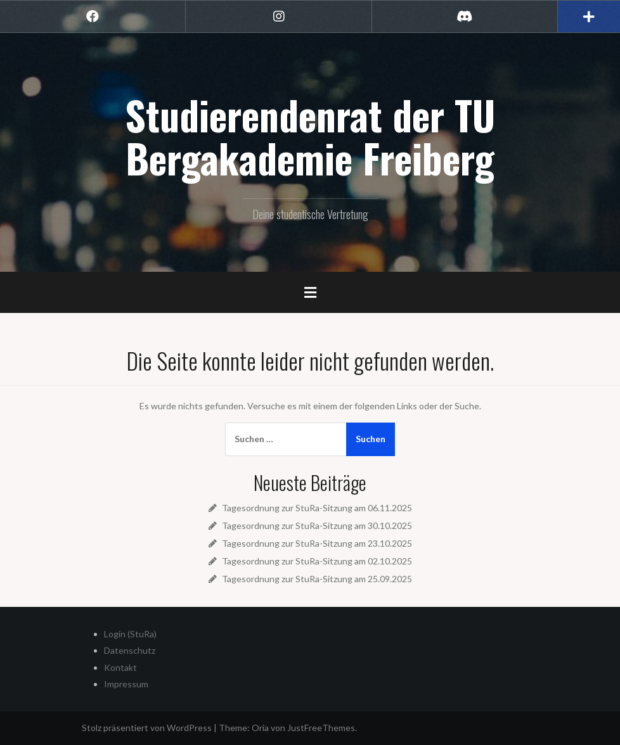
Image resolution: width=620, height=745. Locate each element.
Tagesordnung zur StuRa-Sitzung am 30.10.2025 (317, 525)
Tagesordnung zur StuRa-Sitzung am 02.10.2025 (317, 561)
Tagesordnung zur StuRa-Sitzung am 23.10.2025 (317, 543)
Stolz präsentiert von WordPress (147, 727)
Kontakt (120, 667)
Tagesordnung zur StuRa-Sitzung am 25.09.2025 (317, 578)
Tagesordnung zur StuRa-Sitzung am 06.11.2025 (317, 507)
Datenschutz (129, 650)
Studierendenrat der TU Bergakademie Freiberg (310, 136)
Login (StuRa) (130, 633)
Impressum (126, 683)
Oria (260, 727)
